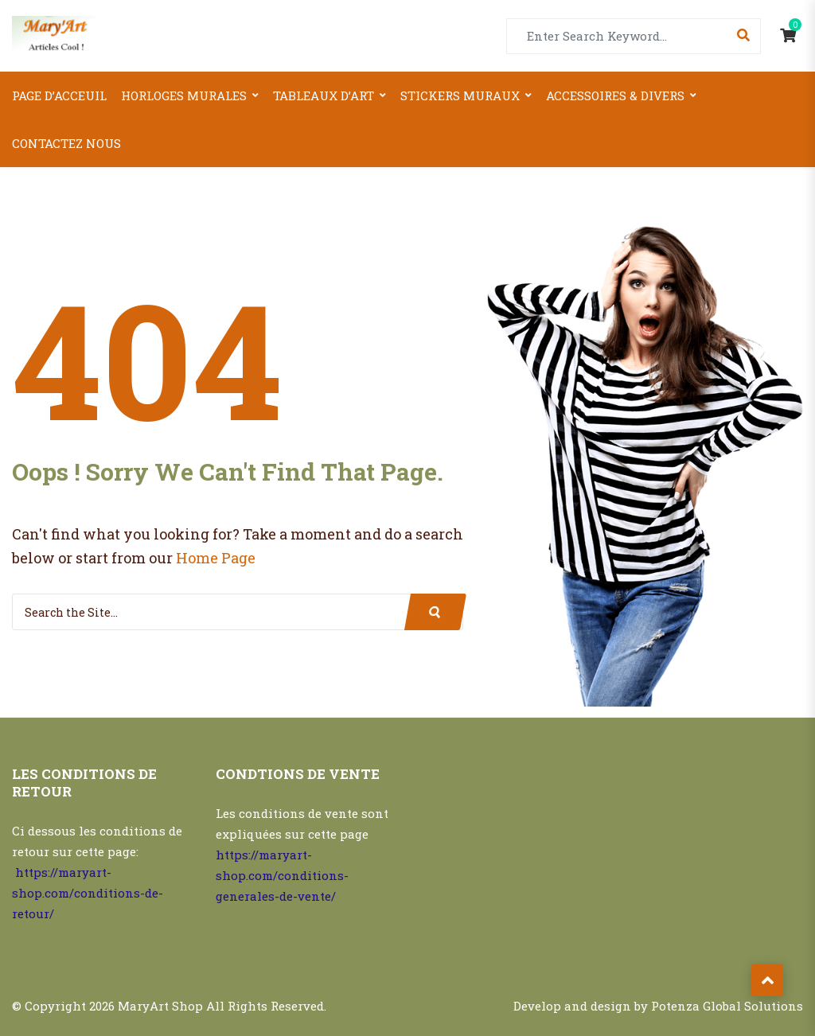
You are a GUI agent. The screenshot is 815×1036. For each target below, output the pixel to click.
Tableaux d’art (323, 95)
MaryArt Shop (160, 1006)
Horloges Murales (184, 95)
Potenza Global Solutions (727, 1006)
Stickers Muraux (460, 95)
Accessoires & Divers (615, 95)
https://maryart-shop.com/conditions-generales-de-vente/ (282, 875)
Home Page (215, 557)
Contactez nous (66, 143)
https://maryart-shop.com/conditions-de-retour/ (87, 892)
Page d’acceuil (59, 95)
